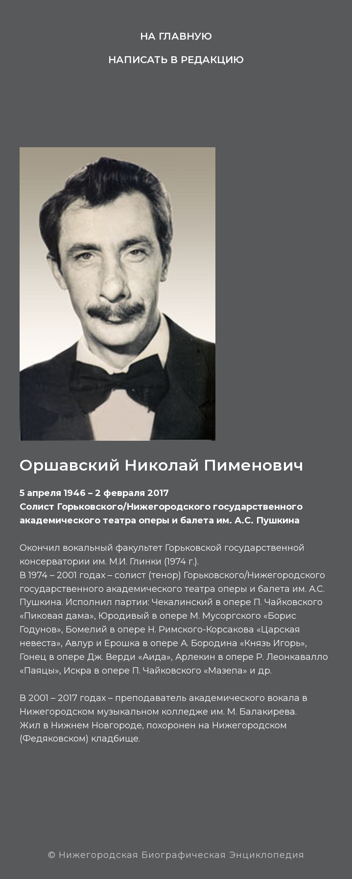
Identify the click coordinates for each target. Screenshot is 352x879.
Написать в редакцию (176, 60)
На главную (176, 36)
